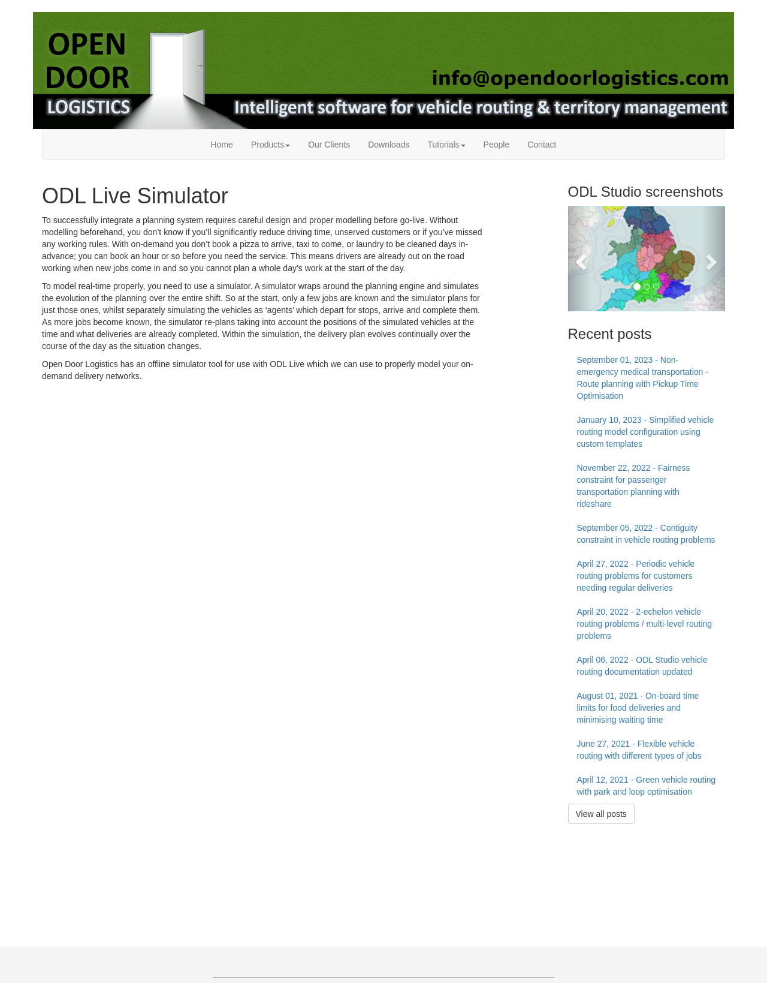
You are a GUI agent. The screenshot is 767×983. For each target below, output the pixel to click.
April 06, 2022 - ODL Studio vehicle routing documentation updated (642, 666)
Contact (541, 144)
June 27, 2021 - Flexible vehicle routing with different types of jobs (639, 749)
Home (222, 144)
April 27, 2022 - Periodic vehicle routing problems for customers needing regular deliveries (636, 576)
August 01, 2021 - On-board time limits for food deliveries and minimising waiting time (638, 708)
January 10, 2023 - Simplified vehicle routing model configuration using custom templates (645, 432)
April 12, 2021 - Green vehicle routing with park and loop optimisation (646, 785)
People (497, 144)
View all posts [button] (601, 814)
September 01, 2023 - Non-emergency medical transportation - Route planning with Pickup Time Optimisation (642, 378)
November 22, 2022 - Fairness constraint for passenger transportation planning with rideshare (633, 486)
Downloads (388, 144)
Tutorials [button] (446, 144)
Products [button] (270, 144)
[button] (579, 258)
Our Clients (329, 144)
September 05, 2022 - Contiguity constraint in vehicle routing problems (646, 534)
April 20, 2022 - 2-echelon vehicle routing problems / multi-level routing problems (644, 624)
